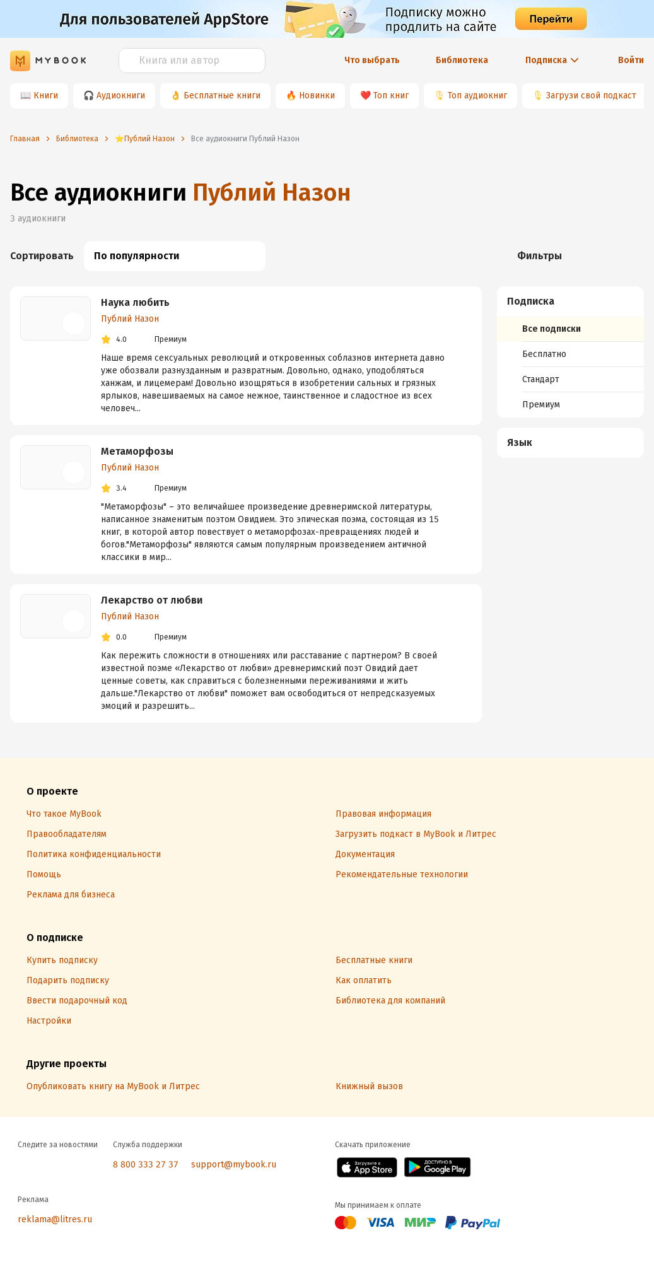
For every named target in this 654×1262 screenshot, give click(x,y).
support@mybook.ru (233, 1164)
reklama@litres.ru (55, 1219)
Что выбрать (372, 60)
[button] (571, 301)
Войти (631, 60)
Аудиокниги (120, 95)
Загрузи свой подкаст (591, 95)
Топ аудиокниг (477, 95)
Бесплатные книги (222, 95)
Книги (45, 95)
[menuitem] (570, 352)
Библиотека (462, 60)
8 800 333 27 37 (145, 1164)
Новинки (317, 95)
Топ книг (391, 95)
